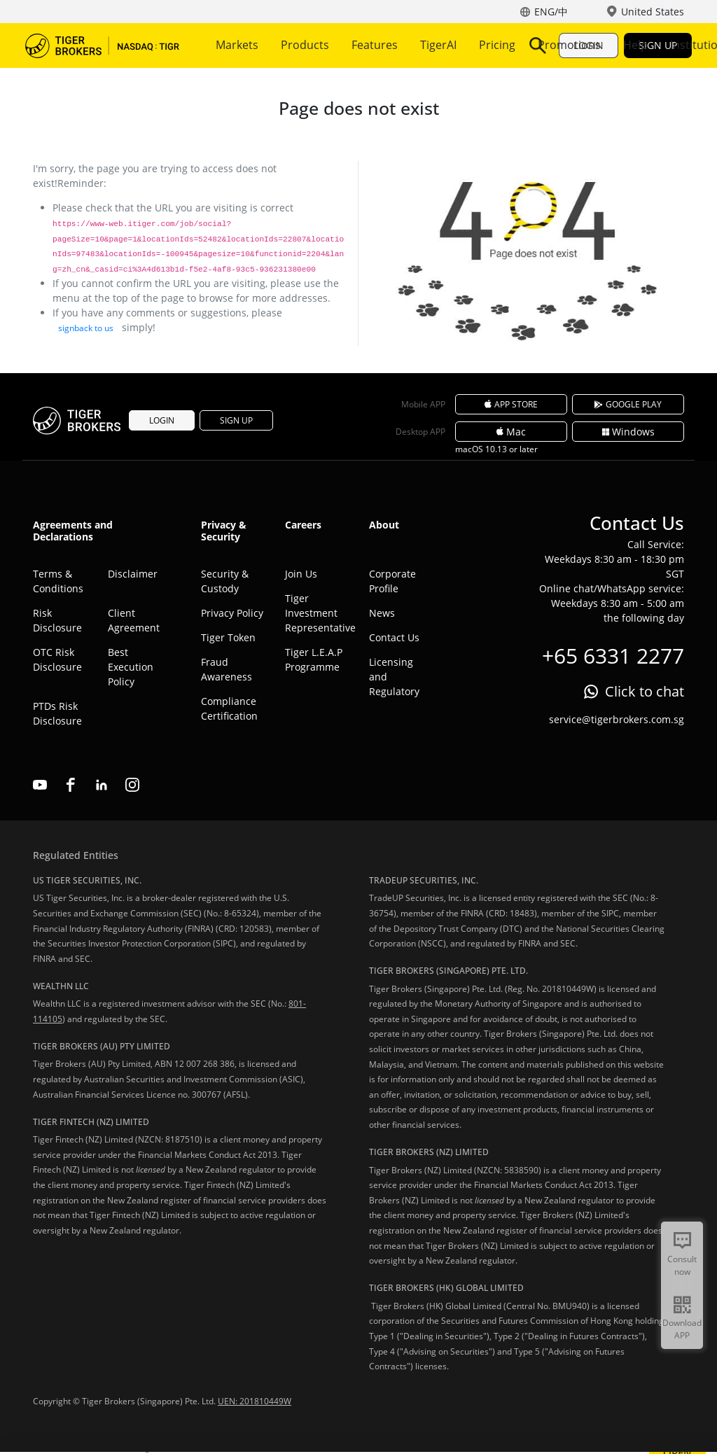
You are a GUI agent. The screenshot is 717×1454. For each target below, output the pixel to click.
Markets (237, 45)
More (438, 45)
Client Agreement (134, 620)
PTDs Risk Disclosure (57, 713)
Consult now (682, 1265)
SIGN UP (658, 45)
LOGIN (588, 45)
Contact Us (394, 637)
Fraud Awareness (226, 669)
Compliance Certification (229, 708)
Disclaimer (133, 573)
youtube (40, 785)
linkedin (102, 785)
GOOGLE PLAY (628, 404)
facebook (71, 785)
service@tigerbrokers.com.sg (616, 719)
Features (374, 45)
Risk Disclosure (57, 620)
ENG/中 (551, 11)
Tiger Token (228, 637)
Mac (511, 431)
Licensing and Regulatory (394, 676)
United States (652, 11)
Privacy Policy (232, 613)
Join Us (301, 573)
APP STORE (511, 404)
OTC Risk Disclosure (57, 659)
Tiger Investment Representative (316, 613)
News (382, 613)
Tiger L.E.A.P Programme (313, 659)
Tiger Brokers (102, 45)
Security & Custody (225, 581)
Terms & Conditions (58, 581)
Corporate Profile (392, 581)
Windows (628, 431)
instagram (132, 785)
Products (305, 45)
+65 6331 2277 (613, 655)
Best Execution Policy (130, 666)
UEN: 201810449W (254, 1401)
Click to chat (644, 691)
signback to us (85, 328)
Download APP (682, 1329)
